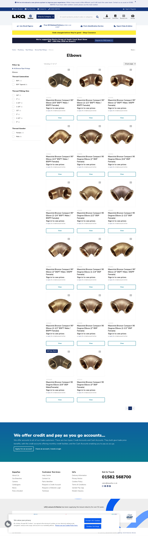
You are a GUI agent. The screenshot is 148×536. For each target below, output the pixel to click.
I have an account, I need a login (48, 449)
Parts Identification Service (93, 26)
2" (18, 114)
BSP (19, 81)
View (60, 118)
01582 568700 (116, 477)
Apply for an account (23, 449)
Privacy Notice (77, 478)
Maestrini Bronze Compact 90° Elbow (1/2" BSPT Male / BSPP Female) (60, 159)
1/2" (18, 111)
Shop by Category (46, 17)
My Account (106, 17)
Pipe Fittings (29, 50)
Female (20, 133)
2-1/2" (19, 118)
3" (18, 122)
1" (18, 99)
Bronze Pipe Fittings (41, 50)
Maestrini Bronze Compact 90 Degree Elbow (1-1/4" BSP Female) (90, 272)
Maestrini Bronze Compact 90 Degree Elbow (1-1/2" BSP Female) (121, 215)
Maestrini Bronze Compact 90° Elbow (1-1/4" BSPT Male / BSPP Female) (60, 215)
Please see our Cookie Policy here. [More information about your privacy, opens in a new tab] (66, 526)
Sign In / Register (130, 9)
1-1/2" (19, 103)
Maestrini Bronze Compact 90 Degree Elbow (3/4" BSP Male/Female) (59, 384)
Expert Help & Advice (124, 26)
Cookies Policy (77, 481)
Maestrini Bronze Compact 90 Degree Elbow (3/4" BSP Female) (121, 159)
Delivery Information (79, 475)
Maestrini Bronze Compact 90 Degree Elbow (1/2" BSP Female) (90, 215)
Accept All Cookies (92, 520)
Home (14, 50)
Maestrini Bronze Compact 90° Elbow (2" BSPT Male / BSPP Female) (60, 272)
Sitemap (119, 533)
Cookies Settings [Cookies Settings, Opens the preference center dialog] (92, 526)
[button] (8, 524)
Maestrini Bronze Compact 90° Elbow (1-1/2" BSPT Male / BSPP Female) (91, 103)
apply (49, 111)
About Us (15, 475)
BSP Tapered (21, 85)
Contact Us (46, 478)
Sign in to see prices (55, 108)
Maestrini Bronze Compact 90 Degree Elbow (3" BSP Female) (90, 384)
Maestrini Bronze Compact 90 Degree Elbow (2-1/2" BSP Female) (121, 328)
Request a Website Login (51, 488)
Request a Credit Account (51, 484)
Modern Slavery (77, 491)
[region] (63, 523)
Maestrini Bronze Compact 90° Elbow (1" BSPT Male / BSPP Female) (122, 103)
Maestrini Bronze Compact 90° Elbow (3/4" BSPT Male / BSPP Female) (60, 103)
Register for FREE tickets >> (104, 40)
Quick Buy (115, 17)
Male (18, 137)
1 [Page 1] (130, 408)
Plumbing (21, 50)
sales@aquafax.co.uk (109, 483)
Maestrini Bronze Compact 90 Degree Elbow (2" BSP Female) (90, 328)
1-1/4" (19, 107)
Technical (45, 491)
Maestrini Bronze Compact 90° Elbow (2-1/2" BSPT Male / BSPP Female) (60, 328)
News (14, 488)
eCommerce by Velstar (129, 533)
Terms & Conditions (79, 484)
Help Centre (46, 475)
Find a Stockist (17, 9)
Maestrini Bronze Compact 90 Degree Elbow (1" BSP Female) (90, 159)
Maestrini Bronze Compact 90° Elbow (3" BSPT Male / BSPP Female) (122, 272)
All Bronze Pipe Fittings (21, 68)
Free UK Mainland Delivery (57, 26)
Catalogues (16, 484)
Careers (15, 481)
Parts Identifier (47, 481)
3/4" (18, 95)
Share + (133, 50)
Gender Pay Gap (78, 488)
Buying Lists (123, 17)
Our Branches (30, 9)
